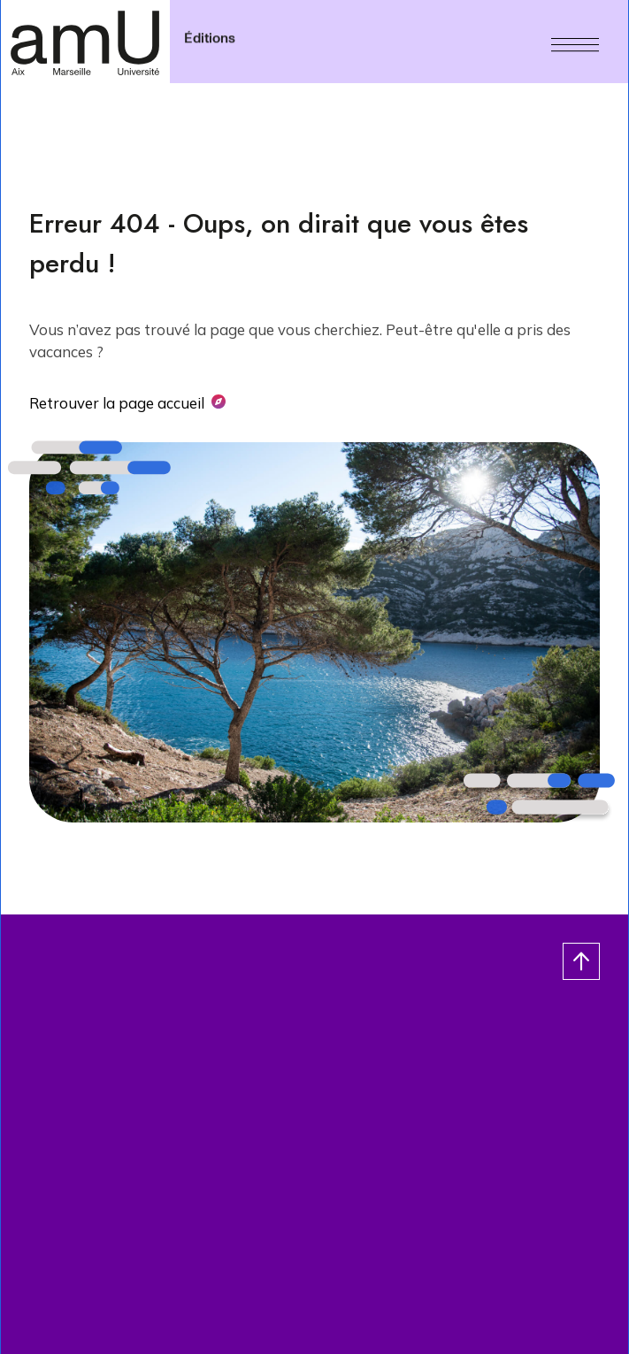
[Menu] (575, 41)
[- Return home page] (85, 41)
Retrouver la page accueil (116, 403)
